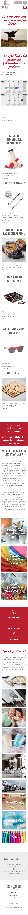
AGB (14, 897)
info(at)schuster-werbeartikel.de (14, 910)
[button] (25, 7)
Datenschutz (14, 895)
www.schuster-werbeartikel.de (15, 907)
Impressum (14, 893)
